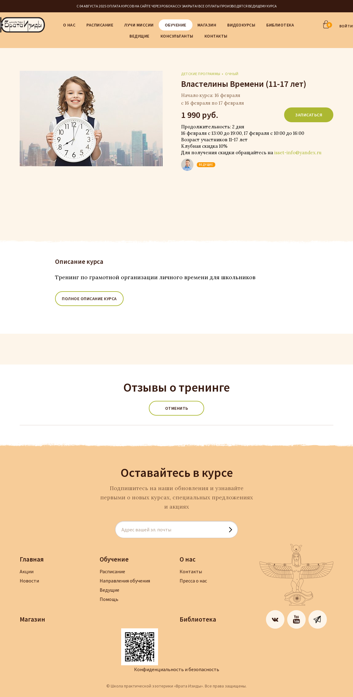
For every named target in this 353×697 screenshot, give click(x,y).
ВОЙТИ (346, 26)
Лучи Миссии (139, 25)
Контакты (216, 36)
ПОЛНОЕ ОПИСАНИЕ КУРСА (89, 298)
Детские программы (200, 73)
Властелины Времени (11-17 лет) (243, 83)
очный (232, 73)
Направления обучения (125, 581)
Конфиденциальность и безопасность (176, 669)
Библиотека (280, 25)
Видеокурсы (241, 25)
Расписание (99, 25)
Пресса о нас (193, 581)
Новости (29, 581)
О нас (69, 25)
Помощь (109, 599)
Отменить (176, 408)
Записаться (308, 115)
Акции (27, 571)
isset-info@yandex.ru (297, 152)
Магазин (206, 25)
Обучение (175, 25)
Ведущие (139, 36)
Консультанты (177, 36)
